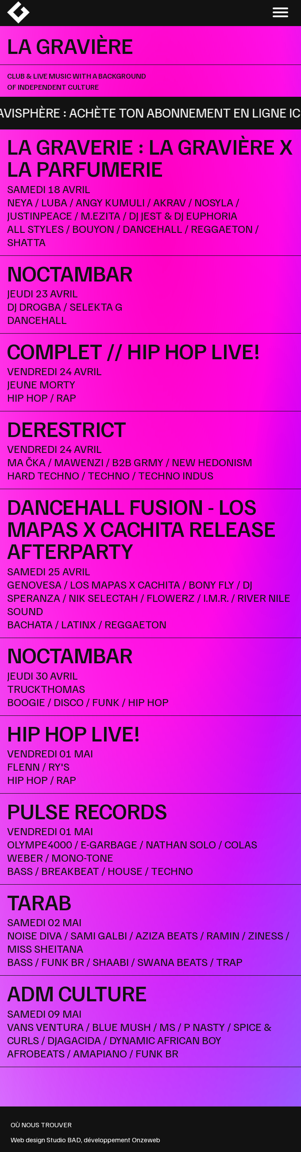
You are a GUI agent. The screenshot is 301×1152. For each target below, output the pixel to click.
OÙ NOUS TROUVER (41, 1124)
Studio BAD (63, 1139)
